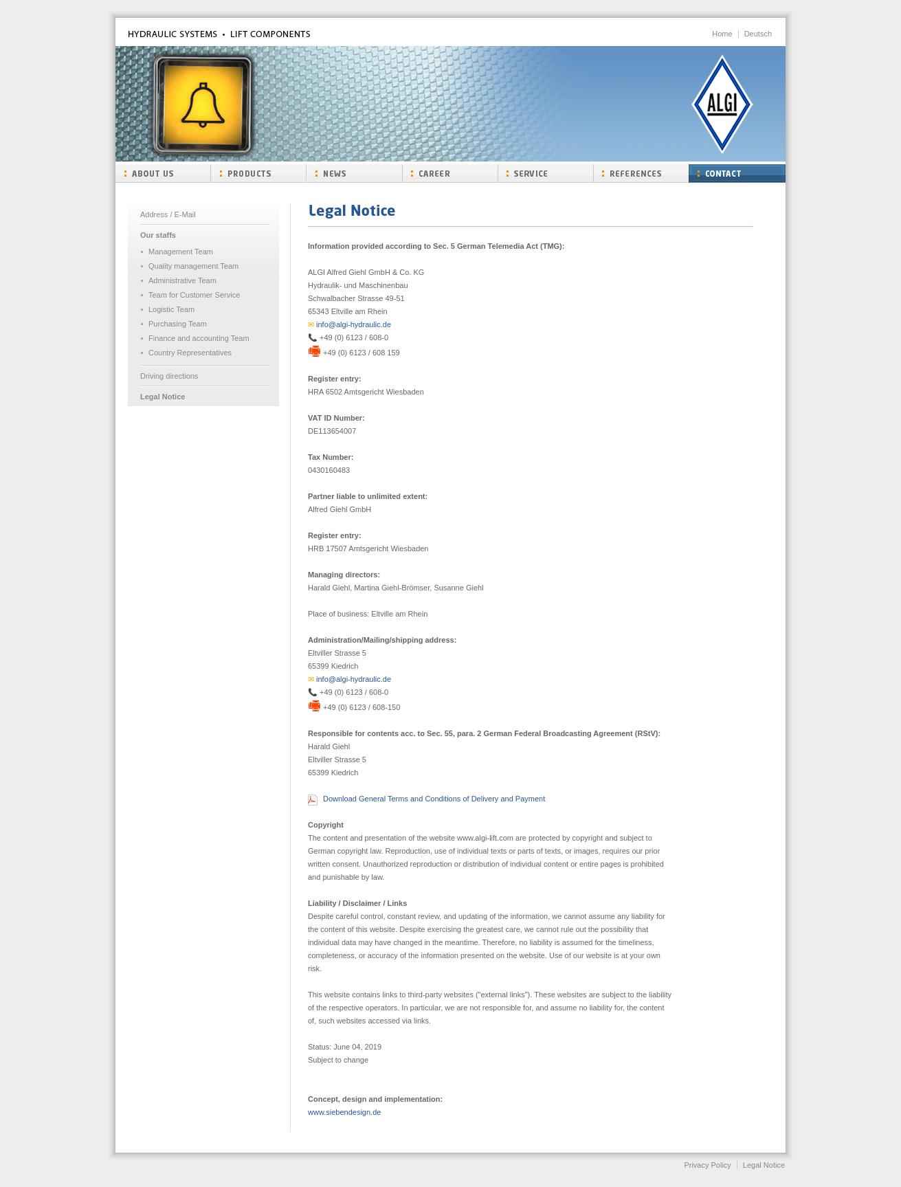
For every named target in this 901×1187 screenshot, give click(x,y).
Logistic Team (171, 309)
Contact (737, 173)
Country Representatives (190, 352)
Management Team (180, 251)
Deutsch (758, 34)
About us (163, 173)
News (354, 173)
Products (259, 173)
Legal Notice (162, 396)
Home (722, 34)
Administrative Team (182, 280)
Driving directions (169, 376)
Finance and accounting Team (198, 338)
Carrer (450, 173)
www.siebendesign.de (344, 1112)
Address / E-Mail (168, 214)
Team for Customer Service (194, 295)
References (641, 173)
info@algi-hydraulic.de (349, 324)
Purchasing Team (177, 324)
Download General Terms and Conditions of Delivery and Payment (434, 799)
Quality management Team (193, 266)
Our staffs (158, 235)
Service (545, 173)
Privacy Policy (707, 1165)
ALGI (722, 103)
